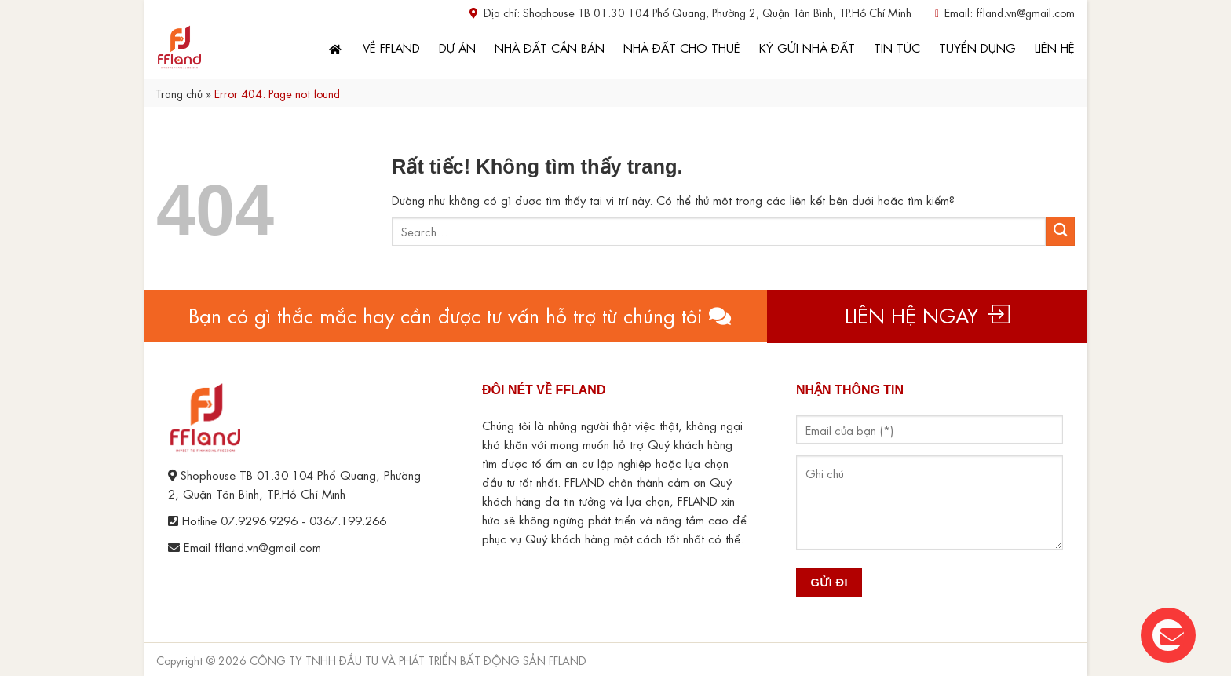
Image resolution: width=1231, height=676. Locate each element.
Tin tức (897, 47)
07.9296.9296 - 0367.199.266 (303, 520)
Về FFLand (391, 47)
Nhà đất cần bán (550, 47)
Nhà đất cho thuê (681, 47)
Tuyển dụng (977, 47)
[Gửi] (1060, 231)
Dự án (457, 47)
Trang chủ (179, 93)
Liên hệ (1055, 47)
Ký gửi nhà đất (807, 47)
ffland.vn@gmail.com (1025, 12)
